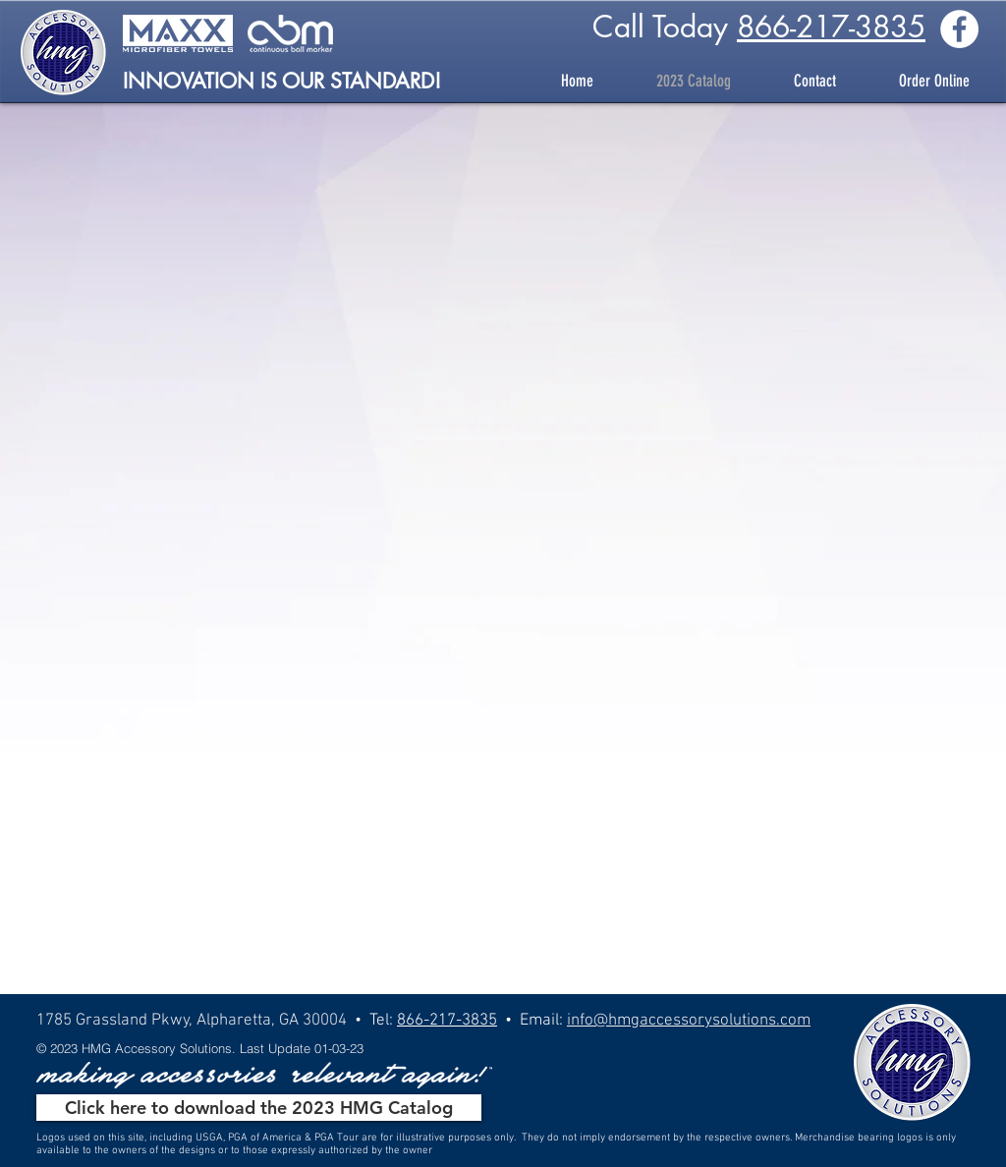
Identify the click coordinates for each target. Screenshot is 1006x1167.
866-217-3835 (831, 26)
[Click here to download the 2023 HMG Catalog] (258, 1107)
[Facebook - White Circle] (959, 29)
